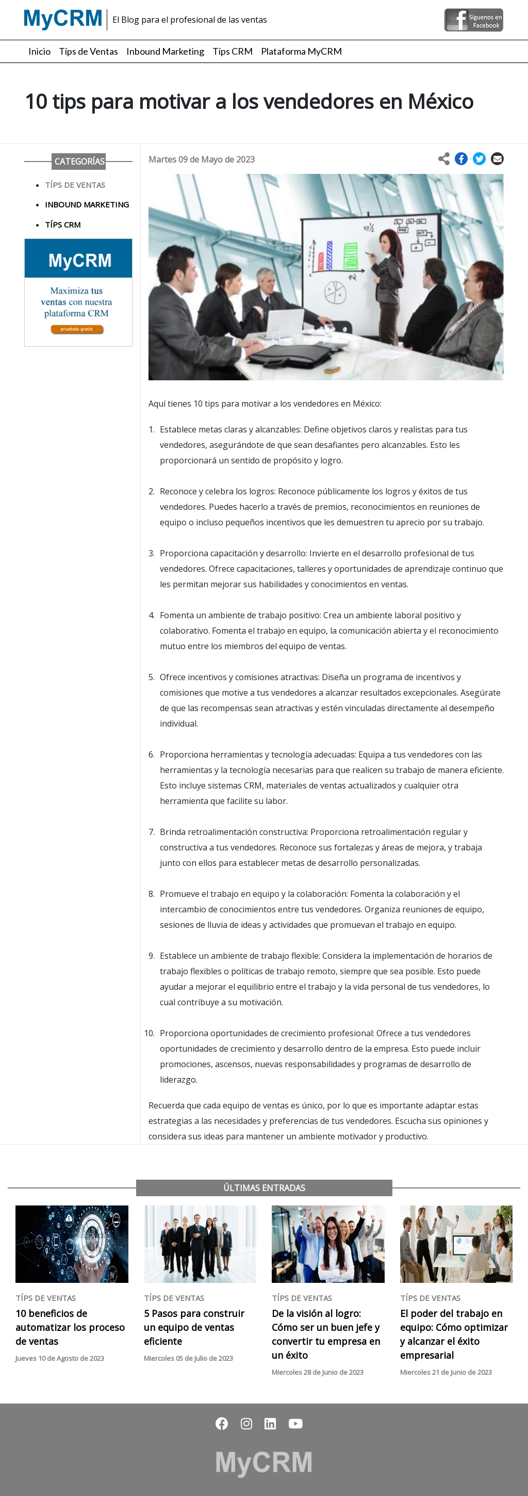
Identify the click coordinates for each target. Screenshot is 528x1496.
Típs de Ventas (88, 51)
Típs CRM (232, 51)
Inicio (39, 51)
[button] (461, 159)
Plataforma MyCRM (301, 51)
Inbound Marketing (165, 51)
